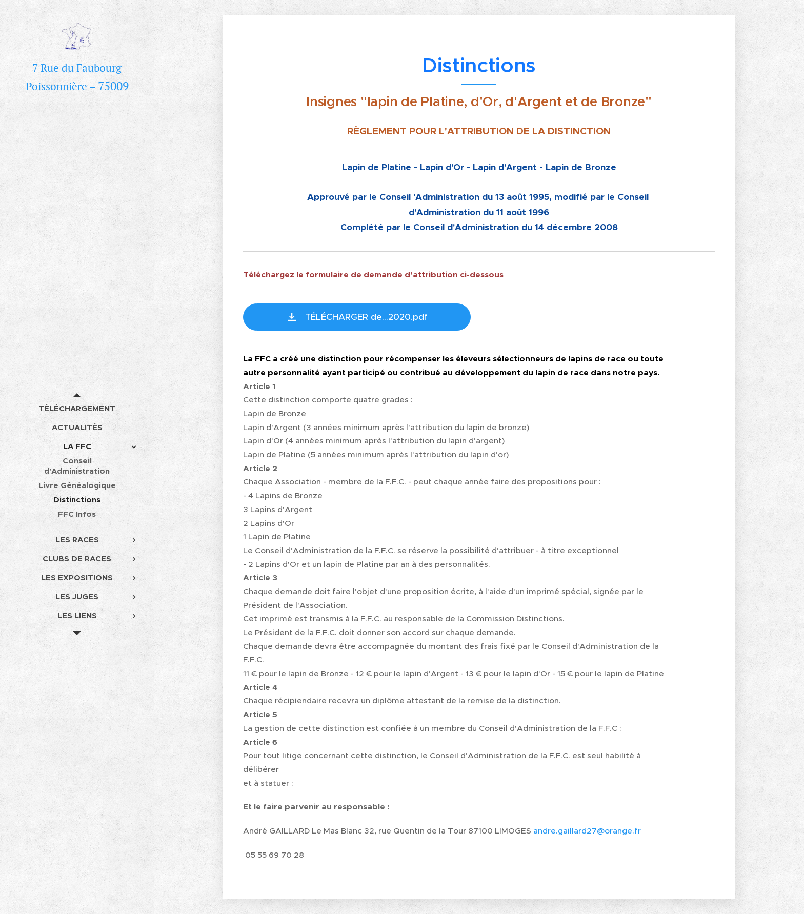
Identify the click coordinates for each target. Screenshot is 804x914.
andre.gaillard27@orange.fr (588, 831)
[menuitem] (77, 408)
